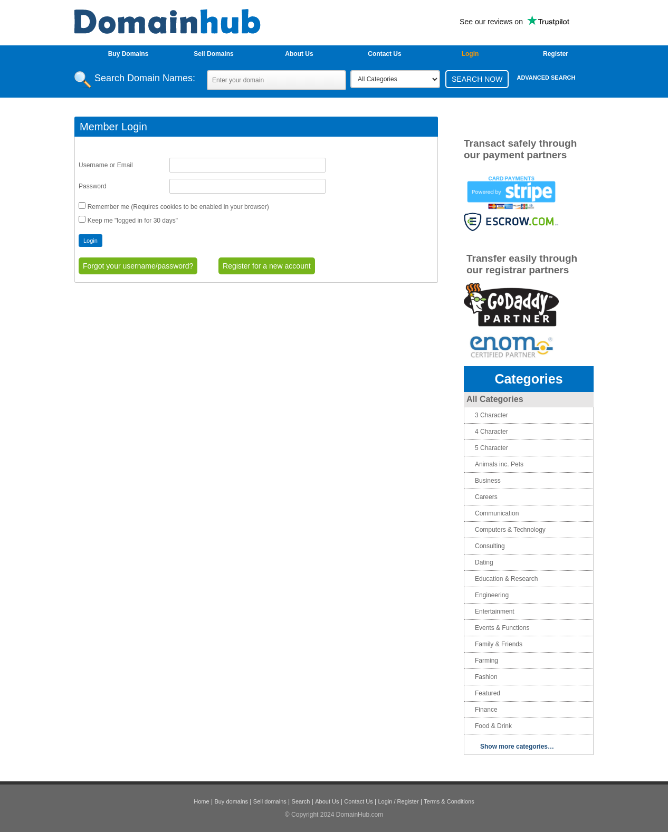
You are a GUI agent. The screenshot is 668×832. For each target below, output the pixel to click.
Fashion (486, 677)
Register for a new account (267, 266)
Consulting (490, 546)
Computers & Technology (510, 529)
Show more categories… (517, 746)
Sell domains (270, 801)
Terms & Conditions (449, 801)
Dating (484, 562)
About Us (299, 54)
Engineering (492, 595)
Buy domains (231, 801)
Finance (486, 709)
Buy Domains (128, 54)
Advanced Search (546, 77)
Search (301, 801)
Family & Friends (498, 644)
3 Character (491, 415)
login (470, 54)
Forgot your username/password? (138, 266)
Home (201, 801)
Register (555, 54)
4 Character (491, 431)
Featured (487, 693)
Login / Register (398, 801)
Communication (497, 513)
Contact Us (384, 54)
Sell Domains (213, 54)
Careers (486, 497)
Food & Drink (493, 726)
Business (488, 480)
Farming (486, 660)
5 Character (491, 448)
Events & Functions (502, 628)
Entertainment (494, 611)
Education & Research (506, 578)
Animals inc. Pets (499, 464)
